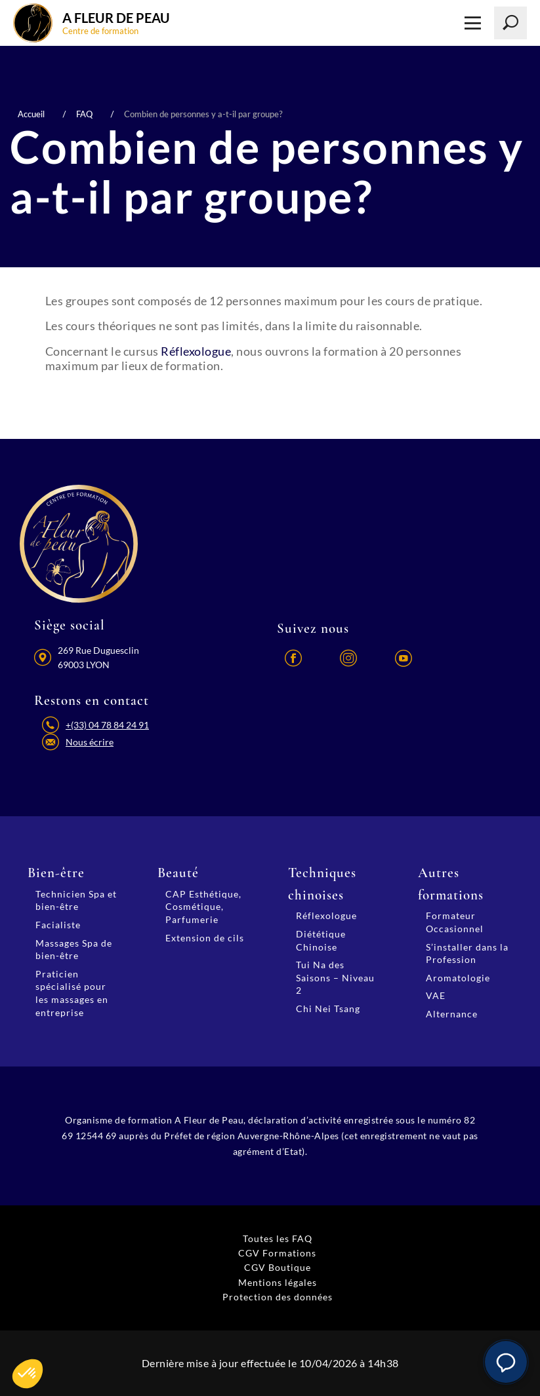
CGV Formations (277, 1252)
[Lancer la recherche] (510, 23)
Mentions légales (277, 1282)
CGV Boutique (277, 1267)
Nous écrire (90, 741)
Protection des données (277, 1296)
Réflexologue (196, 351)
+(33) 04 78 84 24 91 (107, 724)
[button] (506, 1362)
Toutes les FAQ (277, 1238)
